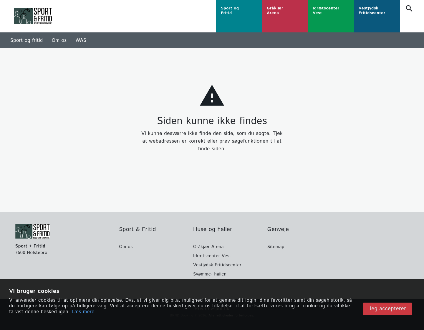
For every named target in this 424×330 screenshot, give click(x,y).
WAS (80, 40)
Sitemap (275, 247)
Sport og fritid (26, 40)
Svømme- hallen (210, 274)
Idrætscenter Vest (212, 256)
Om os (59, 40)
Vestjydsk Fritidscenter (217, 265)
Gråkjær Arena (208, 247)
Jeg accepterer (387, 318)
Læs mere (83, 322)
